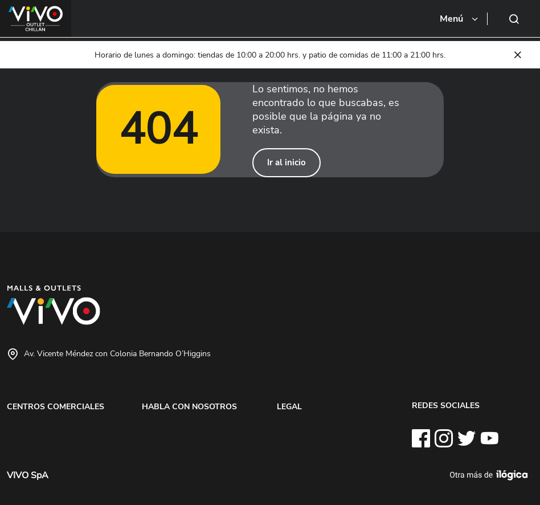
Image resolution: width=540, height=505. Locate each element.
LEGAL (289, 406)
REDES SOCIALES (446, 405)
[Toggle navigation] (459, 18)
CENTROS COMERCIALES (55, 406)
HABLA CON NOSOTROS (189, 406)
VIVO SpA (27, 475)
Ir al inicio (286, 162)
